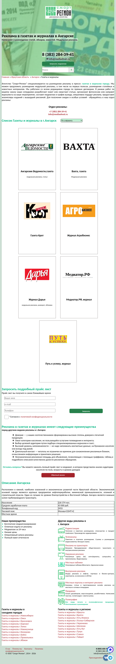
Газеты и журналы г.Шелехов (72, 626)
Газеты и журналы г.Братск (70, 615)
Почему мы (17, 649)
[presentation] (86, 401)
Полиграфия (71, 599)
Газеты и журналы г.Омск (14, 618)
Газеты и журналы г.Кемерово (16, 632)
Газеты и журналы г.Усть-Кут (71, 628)
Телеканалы (71, 537)
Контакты (28, 649)
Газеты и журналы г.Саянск (71, 634)
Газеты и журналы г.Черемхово (73, 623)
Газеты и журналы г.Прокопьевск (17, 637)
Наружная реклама (74, 554)
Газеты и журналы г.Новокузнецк (17, 629)
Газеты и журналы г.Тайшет (71, 637)
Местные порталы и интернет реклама (83, 582)
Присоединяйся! (96, 658)
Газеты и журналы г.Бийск (14, 634)
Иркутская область (20, 77)
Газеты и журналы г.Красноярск (17, 621)
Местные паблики (74, 562)
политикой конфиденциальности (36, 416)
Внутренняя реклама (75, 571)
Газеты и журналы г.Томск (14, 626)
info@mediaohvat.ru (58, 114)
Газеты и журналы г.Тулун (70, 631)
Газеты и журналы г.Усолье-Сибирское (76, 620)
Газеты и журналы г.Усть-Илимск (73, 617)
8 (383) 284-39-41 (103, 651)
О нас (8, 649)
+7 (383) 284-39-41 (58, 111)
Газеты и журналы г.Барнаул (15, 623)
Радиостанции (72, 528)
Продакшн (70, 591)
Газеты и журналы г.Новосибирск (17, 615)
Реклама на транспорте (76, 545)
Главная (5, 77)
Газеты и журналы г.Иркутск (71, 612)
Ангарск (35, 77)
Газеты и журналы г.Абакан (15, 640)
